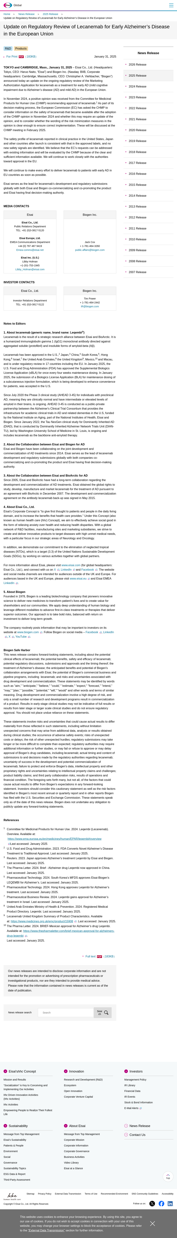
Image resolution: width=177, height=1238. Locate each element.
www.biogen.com (29, 632)
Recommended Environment (114, 1194)
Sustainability (18, 1126)
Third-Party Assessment (17, 1179)
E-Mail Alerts (133, 1108)
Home (7, 14)
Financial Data (132, 1091)
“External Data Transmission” (46, 1230)
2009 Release (137, 250)
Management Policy (135, 1079)
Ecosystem (70, 1085)
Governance (10, 1162)
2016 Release (137, 173)
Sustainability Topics (15, 1168)
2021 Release (137, 119)
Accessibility (167, 1194)
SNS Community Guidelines (145, 1194)
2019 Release (137, 141)
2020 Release (137, 130)
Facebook (89, 569)
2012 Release (137, 217)
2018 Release (137, 152)
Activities (11, 1104)
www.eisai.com (71, 565)
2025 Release (50, 14)
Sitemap (30, 1194)
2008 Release (137, 261)
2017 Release (137, 162)
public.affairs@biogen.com (90, 250)
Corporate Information (76, 1145)
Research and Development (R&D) (83, 1079)
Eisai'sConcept (22, 1071)
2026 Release (137, 64)
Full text (101, 956)
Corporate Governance (76, 1151)
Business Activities (74, 1157)
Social (7, 1157)
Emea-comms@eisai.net (30, 250)
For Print (22, 56)
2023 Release (137, 97)
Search (99, 1012)
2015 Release (137, 184)
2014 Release (137, 195)
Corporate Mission (74, 1139)
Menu (171, 5)
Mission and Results (15, 1079)
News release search (20, 1012)
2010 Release (137, 239)
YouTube (22, 636)
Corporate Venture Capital (78, 1096)
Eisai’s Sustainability (15, 1139)
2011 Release (137, 228)
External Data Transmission (68, 1194)
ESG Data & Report (14, 1174)
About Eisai (77, 1126)
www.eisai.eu (80, 578)
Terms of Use (91, 1194)
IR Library (129, 1085)
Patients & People (13, 1145)
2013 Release (137, 206)
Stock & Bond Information (138, 1102)
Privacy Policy (44, 1194)
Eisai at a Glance (73, 1168)
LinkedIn (68, 569)
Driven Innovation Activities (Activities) (21, 1097)
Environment (11, 1151)
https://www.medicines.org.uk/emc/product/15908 (44, 921)
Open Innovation (73, 1091)
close (152, 1223)
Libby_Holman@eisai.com (29, 269)
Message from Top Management (21, 1134)
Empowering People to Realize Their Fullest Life (28, 1112)
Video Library (71, 1162)
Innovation (76, 1071)
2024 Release (137, 86)
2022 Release (137, 108)
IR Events (129, 1096)
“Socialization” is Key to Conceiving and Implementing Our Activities (26, 1087)
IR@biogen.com (90, 306)
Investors (136, 1071)
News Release (26, 14)
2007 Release (137, 272)
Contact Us (137, 1135)
